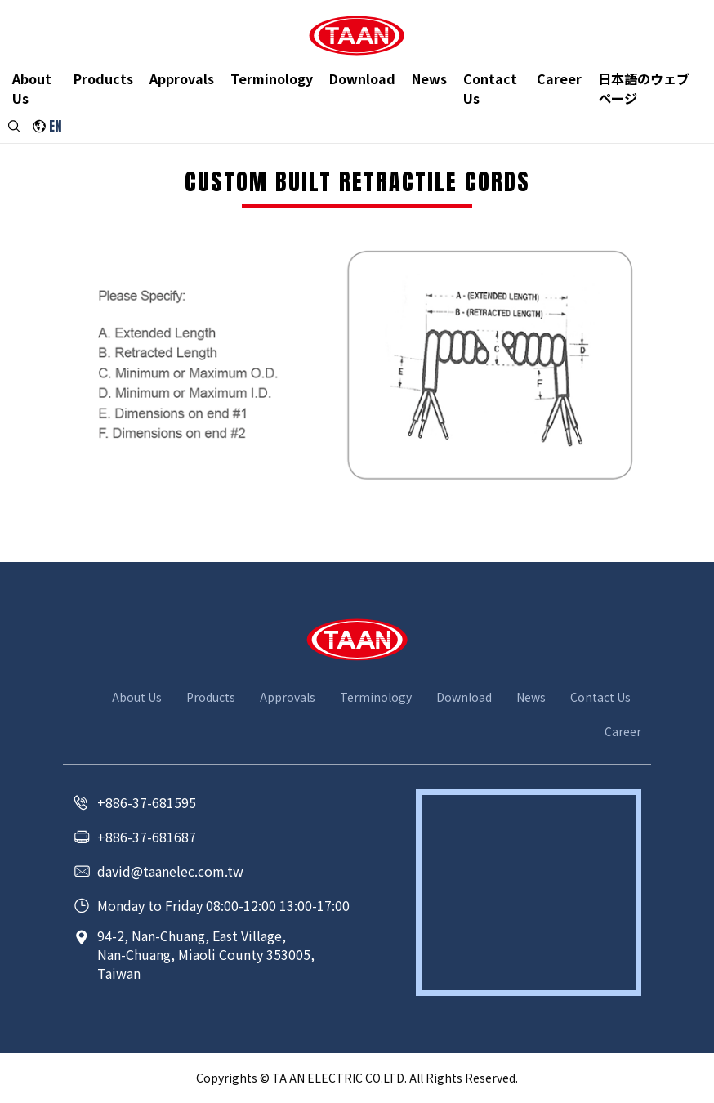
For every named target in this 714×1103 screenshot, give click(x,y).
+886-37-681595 (146, 802)
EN (56, 131)
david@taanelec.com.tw (170, 871)
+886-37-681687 (146, 836)
